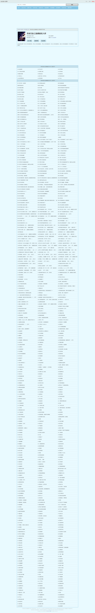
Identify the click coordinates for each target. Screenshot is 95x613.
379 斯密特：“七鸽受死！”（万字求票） (45, 367)
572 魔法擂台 (20, 513)
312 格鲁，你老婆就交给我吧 (43, 317)
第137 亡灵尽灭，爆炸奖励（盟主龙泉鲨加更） (66, 184)
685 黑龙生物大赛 (21, 599)
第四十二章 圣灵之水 (61, 112)
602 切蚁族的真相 (41, 536)
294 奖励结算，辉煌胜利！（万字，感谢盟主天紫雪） (47, 304)
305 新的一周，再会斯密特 (22, 313)
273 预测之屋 (40, 288)
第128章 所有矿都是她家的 (62, 177)
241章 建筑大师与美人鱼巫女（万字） (65, 263)
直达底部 (43, 40)
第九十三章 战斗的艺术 (22, 153)
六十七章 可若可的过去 (22, 132)
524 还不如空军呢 (21, 477)
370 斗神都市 (40, 360)
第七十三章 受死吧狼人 (22, 137)
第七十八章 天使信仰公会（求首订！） (25, 141)
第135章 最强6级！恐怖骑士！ (23, 184)
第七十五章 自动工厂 (21, 139)
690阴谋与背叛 (20, 73)
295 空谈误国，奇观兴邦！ (62, 304)
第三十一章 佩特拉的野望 (22, 105)
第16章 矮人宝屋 (20, 94)
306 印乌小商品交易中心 (42, 313)
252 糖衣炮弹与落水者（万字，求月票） (45, 272)
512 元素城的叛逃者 (61, 466)
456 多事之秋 (20, 425)
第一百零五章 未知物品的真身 (23, 162)
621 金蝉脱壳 (60, 549)
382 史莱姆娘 (40, 369)
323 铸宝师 (19, 326)
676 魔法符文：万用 (21, 592)
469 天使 (39, 434)
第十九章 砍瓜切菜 (21, 96)
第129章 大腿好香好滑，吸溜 (23, 180)
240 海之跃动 (40, 263)
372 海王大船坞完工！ (22, 362)
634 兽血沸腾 (20, 560)
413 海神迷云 (60, 391)
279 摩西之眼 (40, 292)
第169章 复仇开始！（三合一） (23, 209)
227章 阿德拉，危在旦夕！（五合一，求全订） (26, 254)
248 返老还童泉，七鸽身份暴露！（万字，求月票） (27, 270)
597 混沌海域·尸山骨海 (62, 531)
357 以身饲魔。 (20, 351)
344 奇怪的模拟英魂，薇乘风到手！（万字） (66, 340)
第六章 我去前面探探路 (62, 85)
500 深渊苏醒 (60, 457)
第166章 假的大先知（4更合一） (23, 207)
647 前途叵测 (40, 569)
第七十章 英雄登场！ (21, 135)
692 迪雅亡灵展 (40, 71)
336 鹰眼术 (19, 335)
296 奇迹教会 (20, 306)
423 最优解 (19, 400)
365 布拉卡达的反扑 (61, 355)
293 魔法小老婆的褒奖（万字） (23, 304)
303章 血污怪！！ (41, 310)
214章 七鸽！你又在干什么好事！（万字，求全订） (47, 243)
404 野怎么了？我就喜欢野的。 (63, 385)
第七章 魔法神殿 (20, 87)
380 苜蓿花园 (60, 367)
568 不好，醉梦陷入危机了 (62, 509)
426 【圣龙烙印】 (21, 403)
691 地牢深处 (60, 71)
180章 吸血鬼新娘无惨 (62, 216)
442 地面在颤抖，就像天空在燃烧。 (44, 414)
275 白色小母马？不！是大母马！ (24, 290)
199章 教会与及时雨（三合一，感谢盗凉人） (46, 231)
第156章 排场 (60, 198)
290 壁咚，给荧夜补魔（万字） (23, 301)
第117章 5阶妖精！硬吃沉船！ (23, 171)
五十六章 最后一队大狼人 (42, 123)
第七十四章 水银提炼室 (42, 137)
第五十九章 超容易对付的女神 (43, 126)
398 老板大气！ (60, 380)
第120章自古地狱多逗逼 (22, 173)
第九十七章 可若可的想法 (42, 155)
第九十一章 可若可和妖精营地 (43, 150)
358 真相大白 (40, 351)
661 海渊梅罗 (20, 581)
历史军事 (47, 7)
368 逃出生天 (60, 358)
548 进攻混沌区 (20, 495)
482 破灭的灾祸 (60, 443)
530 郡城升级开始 (21, 482)
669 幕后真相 (60, 585)
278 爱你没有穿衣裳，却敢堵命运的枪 (24, 292)
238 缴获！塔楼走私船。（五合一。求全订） (66, 261)
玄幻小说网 (49, 611)
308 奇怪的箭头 (20, 315)
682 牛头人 (60, 78)
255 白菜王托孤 (40, 274)
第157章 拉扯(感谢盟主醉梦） (23, 200)
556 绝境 (59, 500)
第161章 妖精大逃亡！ (42, 202)
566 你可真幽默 (20, 509)
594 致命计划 (40, 529)
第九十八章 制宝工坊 (61, 155)
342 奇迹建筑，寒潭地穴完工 (23, 340)
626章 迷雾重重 (40, 554)
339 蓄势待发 (20, 337)
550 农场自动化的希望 (62, 495)
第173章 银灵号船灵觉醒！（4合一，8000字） (46, 211)
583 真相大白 (60, 520)
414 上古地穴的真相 (21, 394)
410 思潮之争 (60, 389)
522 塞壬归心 (40, 475)
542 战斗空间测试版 (21, 491)
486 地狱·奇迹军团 (21, 448)
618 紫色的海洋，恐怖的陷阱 (63, 547)
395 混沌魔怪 (60, 378)
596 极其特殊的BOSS (21, 531)
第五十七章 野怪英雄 (61, 123)
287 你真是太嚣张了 (21, 299)
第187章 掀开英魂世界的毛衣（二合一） (45, 222)
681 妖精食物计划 (61, 594)
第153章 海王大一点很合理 (62, 195)
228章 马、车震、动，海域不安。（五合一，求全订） (47, 254)
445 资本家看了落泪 (41, 416)
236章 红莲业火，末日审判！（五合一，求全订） (26, 261)
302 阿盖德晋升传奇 (21, 310)
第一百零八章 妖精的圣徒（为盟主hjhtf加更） (26, 164)
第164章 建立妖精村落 (42, 204)
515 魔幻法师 (20, 470)
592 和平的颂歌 (60, 527)
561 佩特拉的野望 (41, 504)
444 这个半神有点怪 (21, 416)
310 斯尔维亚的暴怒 (61, 315)
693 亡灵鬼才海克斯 (21, 71)
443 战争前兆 (60, 414)
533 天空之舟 (20, 484)
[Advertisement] (47, 19)
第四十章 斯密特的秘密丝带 (23, 112)
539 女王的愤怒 (20, 488)
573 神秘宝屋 (40, 513)
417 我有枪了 (20, 396)
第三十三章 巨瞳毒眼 (61, 105)
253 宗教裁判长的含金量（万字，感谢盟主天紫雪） (67, 272)
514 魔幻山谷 (40, 468)
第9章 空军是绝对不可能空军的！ (64, 87)
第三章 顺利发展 (61, 83)
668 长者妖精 (40, 585)
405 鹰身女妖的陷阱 (21, 387)
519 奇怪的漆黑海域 (41, 473)
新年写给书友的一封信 (62, 468)
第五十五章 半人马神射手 (22, 123)
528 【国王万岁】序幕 (42, 479)
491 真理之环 (60, 450)
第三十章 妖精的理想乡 (62, 103)
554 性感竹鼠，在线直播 (22, 500)
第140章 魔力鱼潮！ (61, 186)
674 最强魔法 (40, 590)
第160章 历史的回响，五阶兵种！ (24, 202)
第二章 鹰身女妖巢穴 (41, 83)
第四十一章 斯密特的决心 (42, 112)
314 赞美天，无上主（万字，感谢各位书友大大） (26, 319)
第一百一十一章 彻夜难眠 (22, 166)
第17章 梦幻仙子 (41, 94)
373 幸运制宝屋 (40, 362)
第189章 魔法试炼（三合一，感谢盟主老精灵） (26, 225)
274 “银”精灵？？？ (61, 288)
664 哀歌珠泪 (20, 583)
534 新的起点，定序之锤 (42, 484)
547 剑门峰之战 (60, 493)
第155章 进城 (40, 198)
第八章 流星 (40, 87)
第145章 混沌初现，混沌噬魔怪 (43, 191)
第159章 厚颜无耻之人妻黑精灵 (63, 200)
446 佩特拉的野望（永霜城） (63, 416)
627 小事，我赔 (60, 554)
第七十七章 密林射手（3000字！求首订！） (66, 139)
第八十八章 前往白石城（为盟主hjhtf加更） (45, 148)
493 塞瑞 (39, 452)
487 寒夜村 (40, 448)
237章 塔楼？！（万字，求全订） (44, 261)
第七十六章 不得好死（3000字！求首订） (45, 139)
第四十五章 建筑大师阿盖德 (63, 114)
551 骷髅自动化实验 (21, 497)
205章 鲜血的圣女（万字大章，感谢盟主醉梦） (46, 236)
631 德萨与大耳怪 (21, 558)
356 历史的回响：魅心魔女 (62, 349)
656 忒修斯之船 (40, 576)
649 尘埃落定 (20, 572)
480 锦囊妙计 (20, 443)
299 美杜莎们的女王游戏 (22, 308)
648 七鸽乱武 (60, 569)
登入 (86, 1)
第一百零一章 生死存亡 (62, 157)
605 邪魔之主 (40, 538)
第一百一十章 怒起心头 (62, 164)
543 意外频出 (40, 491)
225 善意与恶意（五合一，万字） (44, 252)
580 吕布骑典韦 (60, 518)
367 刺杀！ (40, 358)
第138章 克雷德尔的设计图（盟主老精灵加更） (26, 186)
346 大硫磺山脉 (40, 342)
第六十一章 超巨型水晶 (22, 128)
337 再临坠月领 (40, 335)
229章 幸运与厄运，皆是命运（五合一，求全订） (67, 254)
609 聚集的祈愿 (60, 540)
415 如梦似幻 (40, 394)
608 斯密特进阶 (40, 540)
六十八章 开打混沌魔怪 (42, 132)
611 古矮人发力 (40, 542)
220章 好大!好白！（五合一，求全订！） (65, 247)
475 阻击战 (40, 439)
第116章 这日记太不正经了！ (63, 168)
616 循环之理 (20, 547)
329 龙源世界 (20, 331)
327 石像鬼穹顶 (40, 328)
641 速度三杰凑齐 (41, 565)
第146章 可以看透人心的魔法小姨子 (64, 191)
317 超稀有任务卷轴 (21, 322)
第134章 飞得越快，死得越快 (63, 182)
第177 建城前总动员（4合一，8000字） (65, 213)
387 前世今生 (20, 373)
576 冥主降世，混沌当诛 (42, 515)
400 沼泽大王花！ (41, 382)
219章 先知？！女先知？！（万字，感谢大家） (46, 247)
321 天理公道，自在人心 (42, 324)
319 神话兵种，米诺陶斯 (62, 322)
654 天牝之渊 (60, 574)
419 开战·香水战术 (61, 396)
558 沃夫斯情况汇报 (41, 502)
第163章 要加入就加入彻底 (22, 204)
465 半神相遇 (20, 432)
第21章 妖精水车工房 (61, 96)
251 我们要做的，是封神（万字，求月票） (25, 272)
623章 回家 (40, 551)
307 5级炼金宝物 (61, 313)
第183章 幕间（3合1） (22, 220)
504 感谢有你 (20, 461)
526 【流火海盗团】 (61, 477)
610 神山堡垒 (20, 542)
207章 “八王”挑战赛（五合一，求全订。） (25, 238)
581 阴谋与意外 (20, 520)
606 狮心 (59, 538)
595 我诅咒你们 (60, 529)
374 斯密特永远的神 (61, 362)
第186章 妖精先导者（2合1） (23, 222)
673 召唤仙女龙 (20, 590)
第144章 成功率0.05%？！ (22, 191)
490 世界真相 (40, 450)
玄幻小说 (35, 7)
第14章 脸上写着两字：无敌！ (43, 92)
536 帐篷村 (19, 486)
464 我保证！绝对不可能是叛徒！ (64, 430)
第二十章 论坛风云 (41, 96)
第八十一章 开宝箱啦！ (22, 144)
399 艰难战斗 (20, 382)
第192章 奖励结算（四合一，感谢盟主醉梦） (26, 227)
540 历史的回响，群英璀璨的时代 (44, 488)
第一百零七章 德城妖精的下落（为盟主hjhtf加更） (67, 162)
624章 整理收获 (60, 551)
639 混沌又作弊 (60, 563)
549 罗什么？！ (40, 495)
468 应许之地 (20, 434)
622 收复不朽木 (20, 551)
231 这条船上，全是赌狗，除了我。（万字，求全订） (47, 256)
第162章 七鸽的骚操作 (62, 202)
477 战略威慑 (20, 441)
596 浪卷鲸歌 (40, 531)
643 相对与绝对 (20, 567)
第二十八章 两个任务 (21, 103)
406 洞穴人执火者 (41, 387)
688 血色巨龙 (60, 73)
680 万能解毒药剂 (41, 594)
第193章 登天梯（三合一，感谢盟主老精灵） (46, 227)
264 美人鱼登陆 (40, 281)
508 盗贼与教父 (40, 464)
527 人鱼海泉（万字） (22, 479)
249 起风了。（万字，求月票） (43, 270)
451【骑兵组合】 (41, 421)
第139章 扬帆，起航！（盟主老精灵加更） (45, 186)
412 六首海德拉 (40, 391)
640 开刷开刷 (20, 565)
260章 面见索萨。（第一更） (23, 279)
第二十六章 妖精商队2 (42, 101)
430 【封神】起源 (41, 405)
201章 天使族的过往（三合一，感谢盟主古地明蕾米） (27, 234)
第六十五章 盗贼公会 (41, 130)
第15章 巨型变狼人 (61, 92)
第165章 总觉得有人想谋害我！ (63, 204)
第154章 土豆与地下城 (22, 198)
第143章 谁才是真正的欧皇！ (63, 189)
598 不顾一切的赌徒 (21, 533)
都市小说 (29, 7)
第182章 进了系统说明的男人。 (63, 218)
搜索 (72, 4)
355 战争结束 (40, 349)
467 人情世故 (60, 432)
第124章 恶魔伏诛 (41, 175)
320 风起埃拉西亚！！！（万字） (24, 324)
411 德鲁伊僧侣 (20, 391)
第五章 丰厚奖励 (41, 85)
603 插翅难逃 (60, 536)
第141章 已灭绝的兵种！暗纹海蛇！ (24, 189)
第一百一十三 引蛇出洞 (62, 166)
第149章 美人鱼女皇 (61, 193)
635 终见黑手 (40, 560)
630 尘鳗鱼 (60, 556)
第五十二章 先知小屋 (21, 121)
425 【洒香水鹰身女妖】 (62, 400)
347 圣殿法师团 (60, 342)
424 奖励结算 (40, 400)
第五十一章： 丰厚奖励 (62, 119)
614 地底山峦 (40, 545)
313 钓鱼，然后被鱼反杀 (62, 317)
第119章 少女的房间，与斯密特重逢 (64, 171)
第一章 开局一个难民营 (22, 83)
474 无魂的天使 (20, 439)
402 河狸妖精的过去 (21, 385)
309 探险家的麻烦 (41, 315)
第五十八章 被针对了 (21, 126)
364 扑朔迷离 (40, 355)
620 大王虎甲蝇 (40, 549)
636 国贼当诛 (60, 560)
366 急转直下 (20, 358)
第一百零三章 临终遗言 (42, 159)
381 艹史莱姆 (20, 369)
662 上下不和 (40, 581)
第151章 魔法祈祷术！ (42, 195)
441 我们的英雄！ (21, 414)
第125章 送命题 (60, 175)
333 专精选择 (20, 333)
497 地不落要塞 (60, 455)
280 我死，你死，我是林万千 (63, 292)
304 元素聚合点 (60, 310)
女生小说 (23, 7)
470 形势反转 (60, 434)
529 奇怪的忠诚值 (61, 479)
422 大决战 (60, 398)
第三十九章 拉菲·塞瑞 (62, 110)
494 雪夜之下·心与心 (61, 452)
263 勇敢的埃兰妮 (21, 281)
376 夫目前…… (40, 364)
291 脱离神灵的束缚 (41, 301)
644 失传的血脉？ (41, 567)
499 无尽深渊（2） (41, 457)
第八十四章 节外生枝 (21, 146)
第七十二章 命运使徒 (61, 135)
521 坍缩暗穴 (20, 475)
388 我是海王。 (40, 373)
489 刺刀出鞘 (20, 450)
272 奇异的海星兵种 (21, 288)
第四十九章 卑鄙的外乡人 (22, 119)
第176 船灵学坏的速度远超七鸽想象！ (44, 213)
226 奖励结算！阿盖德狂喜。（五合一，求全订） (67, 252)
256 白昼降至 (60, 274)
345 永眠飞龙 (20, 342)
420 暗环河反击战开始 (22, 398)
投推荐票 (36, 40)
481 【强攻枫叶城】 (41, 443)
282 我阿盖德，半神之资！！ (43, 295)
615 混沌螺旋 (60, 545)
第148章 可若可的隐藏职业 (42, 193)
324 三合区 (40, 326)
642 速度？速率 (60, 565)
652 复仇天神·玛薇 (21, 574)
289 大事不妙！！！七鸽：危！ (63, 299)
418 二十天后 (40, 396)
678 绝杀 (59, 592)
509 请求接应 (60, 464)
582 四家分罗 (40, 520)
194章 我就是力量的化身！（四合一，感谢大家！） (67, 227)
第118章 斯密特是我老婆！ (42, 171)
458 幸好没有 (60, 425)
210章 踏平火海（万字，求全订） (24, 240)
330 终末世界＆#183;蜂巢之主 (43, 331)
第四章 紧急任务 (20, 85)
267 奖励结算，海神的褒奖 (42, 283)
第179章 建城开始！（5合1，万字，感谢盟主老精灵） (47, 216)
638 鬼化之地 (40, 563)
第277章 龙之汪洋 (41, 286)
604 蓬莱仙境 (20, 538)
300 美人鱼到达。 (41, 308)
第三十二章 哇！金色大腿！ (43, 105)
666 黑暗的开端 (60, 583)
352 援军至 (40, 346)
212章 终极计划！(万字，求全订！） (64, 240)
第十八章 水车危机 (61, 94)
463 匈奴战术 (40, 430)
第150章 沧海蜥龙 (21, 195)
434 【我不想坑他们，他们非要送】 (64, 407)
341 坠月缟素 (60, 337)
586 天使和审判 (60, 522)
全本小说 (64, 7)
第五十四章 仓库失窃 (61, 121)
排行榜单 (58, 7)
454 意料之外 (40, 423)
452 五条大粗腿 (60, 421)
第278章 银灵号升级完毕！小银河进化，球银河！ (67, 286)
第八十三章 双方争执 (61, 144)
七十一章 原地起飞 (41, 135)
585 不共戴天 (40, 522)
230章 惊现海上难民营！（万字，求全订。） (26, 256)
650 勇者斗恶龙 (40, 572)
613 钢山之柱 (20, 545)
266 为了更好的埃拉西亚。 (22, 283)
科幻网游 (52, 7)
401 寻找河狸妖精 (61, 382)
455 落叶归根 (60, 423)
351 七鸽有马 (20, 346)
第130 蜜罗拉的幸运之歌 (42, 180)
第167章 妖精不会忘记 (42, 207)
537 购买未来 (40, 486)
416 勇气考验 (60, 394)
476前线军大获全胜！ (62, 439)
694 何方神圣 (60, 69)
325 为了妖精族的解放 (62, 326)
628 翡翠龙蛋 (20, 556)
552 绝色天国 (40, 497)
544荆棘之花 (60, 491)
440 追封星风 (60, 412)
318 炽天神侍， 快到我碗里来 (43, 322)
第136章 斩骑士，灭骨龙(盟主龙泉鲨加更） (45, 184)
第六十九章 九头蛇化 (61, 132)
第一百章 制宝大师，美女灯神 (43, 157)
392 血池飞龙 (60, 376)
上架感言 (59, 137)
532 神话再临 (60, 482)
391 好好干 (40, 376)
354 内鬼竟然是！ (21, 349)
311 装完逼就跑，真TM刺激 (23, 317)
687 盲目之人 (60, 599)
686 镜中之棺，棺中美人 (42, 599)
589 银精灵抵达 (60, 524)
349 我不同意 (40, 344)
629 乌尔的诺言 (40, 556)
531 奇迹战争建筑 (41, 482)
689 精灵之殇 (40, 73)
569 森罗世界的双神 (21, 511)
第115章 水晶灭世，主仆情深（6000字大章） (46, 168)
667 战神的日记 (20, 585)
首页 (19, 7)
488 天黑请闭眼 (60, 448)
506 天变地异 (60, 461)
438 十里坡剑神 (20, 412)
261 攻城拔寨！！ (41, 279)
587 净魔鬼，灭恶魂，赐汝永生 (23, 524)
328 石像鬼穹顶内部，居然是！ (63, 328)
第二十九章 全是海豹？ (42, 103)
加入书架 (29, 40)
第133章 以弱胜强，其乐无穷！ (43, 182)
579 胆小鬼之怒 (40, 518)
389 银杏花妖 (60, 373)
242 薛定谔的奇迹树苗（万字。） (24, 265)
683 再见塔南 (40, 78)
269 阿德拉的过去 (21, 286)
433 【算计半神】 (41, 407)
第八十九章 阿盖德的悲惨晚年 (63, 148)
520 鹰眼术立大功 (61, 473)
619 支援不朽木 (20, 549)
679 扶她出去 (20, 594)
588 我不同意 (40, 524)
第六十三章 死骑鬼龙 (61, 128)
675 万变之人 (60, 590)
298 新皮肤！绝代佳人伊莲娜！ (63, 306)
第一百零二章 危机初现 (22, 159)
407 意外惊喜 (60, 387)
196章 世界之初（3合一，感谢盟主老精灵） (45, 229)
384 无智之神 (20, 371)
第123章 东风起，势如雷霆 (22, 175)
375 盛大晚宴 (20, 364)
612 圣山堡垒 (60, 542)
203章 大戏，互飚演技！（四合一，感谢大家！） (67, 234)
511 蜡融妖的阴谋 (41, 466)
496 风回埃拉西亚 (41, 455)
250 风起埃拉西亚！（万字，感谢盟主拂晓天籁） (67, 270)
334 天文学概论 (40, 333)
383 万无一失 (60, 369)
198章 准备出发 (20, 231)
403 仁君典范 (40, 385)
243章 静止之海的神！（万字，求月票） (45, 265)
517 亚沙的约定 (60, 470)
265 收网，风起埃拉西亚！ (62, 281)
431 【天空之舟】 (61, 405)
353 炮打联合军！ (61, 346)
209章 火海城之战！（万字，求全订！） (65, 238)
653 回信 (39, 574)
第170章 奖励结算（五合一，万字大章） (45, 209)
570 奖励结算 (40, 511)
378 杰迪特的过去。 (21, 367)
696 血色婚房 (53, 37)
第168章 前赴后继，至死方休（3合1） (65, 207)
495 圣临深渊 (20, 455)
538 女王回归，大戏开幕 (62, 486)
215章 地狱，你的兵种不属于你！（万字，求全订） (67, 243)
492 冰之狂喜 (20, 452)
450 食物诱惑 (20, 421)
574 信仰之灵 (60, 513)
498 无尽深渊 (20, 457)
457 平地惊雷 (40, 425)
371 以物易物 (60, 360)
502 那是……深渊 (41, 459)
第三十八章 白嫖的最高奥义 (43, 110)
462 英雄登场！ (20, 430)
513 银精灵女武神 (21, 468)
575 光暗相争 (20, 515)
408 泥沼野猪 (20, 389)
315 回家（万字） (41, 319)
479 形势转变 (60, 441)
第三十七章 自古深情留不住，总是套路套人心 (26, 110)
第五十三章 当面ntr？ (41, 121)
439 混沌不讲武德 (41, 412)
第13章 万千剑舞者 (21, 92)
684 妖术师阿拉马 (21, 78)
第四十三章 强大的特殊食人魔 (23, 114)
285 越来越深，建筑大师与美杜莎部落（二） (46, 297)
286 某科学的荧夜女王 (62, 297)
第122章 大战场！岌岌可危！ (63, 173)
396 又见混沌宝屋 (21, 380)
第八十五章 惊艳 (41, 146)
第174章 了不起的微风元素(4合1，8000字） (65, 211)
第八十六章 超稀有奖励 (62, 146)
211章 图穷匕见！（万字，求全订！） (44, 240)
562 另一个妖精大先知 (62, 504)
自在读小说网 (4, 1)
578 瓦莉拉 (19, 518)
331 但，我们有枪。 (61, 331)
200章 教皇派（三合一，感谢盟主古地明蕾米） (66, 231)
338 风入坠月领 (60, 335)
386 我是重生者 (60, 371)
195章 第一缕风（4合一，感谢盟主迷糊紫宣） (26, 229)
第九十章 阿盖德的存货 (22, 150)
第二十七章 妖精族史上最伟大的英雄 (64, 101)
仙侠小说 (41, 7)
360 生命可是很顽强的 (22, 353)
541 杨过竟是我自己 (61, 488)
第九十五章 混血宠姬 (61, 153)
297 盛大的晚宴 (40, 306)
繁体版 (93, 1)
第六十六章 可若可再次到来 (63, 130)
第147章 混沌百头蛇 (21, 193)
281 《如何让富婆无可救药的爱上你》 (24, 295)
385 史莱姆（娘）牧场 (42, 371)
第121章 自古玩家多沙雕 (42, 173)
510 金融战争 (20, 466)
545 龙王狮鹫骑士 (21, 493)
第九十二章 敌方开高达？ (62, 150)
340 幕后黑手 (40, 337)
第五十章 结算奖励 (41, 119)
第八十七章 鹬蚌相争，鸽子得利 (23, 148)
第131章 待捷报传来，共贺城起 (63, 180)
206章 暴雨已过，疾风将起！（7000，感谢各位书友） (67, 236)
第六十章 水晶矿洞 (61, 126)
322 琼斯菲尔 (60, 324)
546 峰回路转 (40, 493)
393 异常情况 (20, 378)
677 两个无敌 (40, 592)
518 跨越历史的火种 (21, 473)
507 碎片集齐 (20, 464)
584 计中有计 (20, 522)
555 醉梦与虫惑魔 (41, 500)
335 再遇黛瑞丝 (60, 333)
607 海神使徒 (20, 540)
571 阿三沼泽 (60, 511)
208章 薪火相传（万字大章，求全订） (44, 238)
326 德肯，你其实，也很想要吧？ (24, 328)
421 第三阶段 (40, 398)
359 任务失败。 (60, 351)
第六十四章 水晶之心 (21, 130)
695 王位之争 (40, 69)
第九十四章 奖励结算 (41, 153)
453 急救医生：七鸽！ (22, 423)
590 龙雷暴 (19, 527)
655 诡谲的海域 (20, 576)
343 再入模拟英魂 (41, 340)
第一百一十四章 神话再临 (22, 168)
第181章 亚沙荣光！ (21, 218)
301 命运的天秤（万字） (62, 308)
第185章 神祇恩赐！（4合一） (63, 220)
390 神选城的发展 (21, 376)
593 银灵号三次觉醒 (21, 529)
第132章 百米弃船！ (21, 182)
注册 (89, 1)
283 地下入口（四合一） (62, 295)
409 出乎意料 (40, 389)
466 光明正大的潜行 (41, 432)
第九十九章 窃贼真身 (21, 157)
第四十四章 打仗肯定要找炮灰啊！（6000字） (46, 114)
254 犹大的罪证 (20, 274)
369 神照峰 (19, 360)
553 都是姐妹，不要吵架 (62, 497)
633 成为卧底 (60, 558)
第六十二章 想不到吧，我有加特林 (44, 128)
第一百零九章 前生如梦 (42, 164)
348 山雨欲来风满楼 (21, 344)
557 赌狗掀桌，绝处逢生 (22, 502)
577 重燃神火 (60, 515)
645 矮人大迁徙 (60, 567)
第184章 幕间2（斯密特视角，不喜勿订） (45, 220)
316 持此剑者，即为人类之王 (63, 319)
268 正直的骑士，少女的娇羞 (63, 283)
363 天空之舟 (20, 355)
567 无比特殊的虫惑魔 (42, 509)
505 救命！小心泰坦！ (42, 461)
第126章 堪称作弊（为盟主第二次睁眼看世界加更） (27, 177)
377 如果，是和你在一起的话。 (63, 364)
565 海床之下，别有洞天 (62, 506)
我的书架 (70, 7)
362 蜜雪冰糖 (60, 353)
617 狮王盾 (40, 547)
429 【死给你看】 (21, 405)
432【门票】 (20, 407)
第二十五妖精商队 (21, 101)
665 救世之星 (40, 583)
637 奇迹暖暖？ (20, 563)
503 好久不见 (60, 459)
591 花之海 (40, 527)
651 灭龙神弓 (60, 572)
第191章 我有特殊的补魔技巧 (63, 225)
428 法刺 (59, 403)
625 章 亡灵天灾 (20, 554)
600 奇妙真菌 (60, 533)
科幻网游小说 (26, 29)
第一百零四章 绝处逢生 (62, 159)
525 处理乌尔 (40, 477)
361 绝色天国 (40, 353)
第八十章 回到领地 (61, 141)
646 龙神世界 (20, 569)
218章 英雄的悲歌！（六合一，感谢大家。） (26, 247)
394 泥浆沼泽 (40, 378)
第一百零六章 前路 (41, 162)
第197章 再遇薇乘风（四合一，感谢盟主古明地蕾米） (67, 229)
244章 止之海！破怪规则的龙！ (63, 265)
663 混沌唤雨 (60, 581)
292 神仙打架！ (60, 301)
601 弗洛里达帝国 (21, 536)
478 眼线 (39, 441)
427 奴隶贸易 (40, 403)
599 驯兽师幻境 (40, 533)
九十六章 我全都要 (21, 155)
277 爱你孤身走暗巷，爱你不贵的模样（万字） (66, 290)
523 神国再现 (60, 475)
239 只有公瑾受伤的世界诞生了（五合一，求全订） (27, 263)
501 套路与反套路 (21, 459)
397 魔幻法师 (40, 380)
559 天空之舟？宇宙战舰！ (62, 502)
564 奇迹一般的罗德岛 (42, 506)
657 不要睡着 (60, 576)
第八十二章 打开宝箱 (41, 144)
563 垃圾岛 (19, 506)
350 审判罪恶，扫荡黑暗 (62, 344)
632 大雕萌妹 (40, 558)
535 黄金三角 (60, 484)
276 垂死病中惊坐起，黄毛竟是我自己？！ (45, 290)
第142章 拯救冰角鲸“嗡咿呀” (43, 189)
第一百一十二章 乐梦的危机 (43, 166)
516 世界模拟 (40, 470)
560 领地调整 (20, 504)
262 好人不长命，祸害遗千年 (63, 279)
